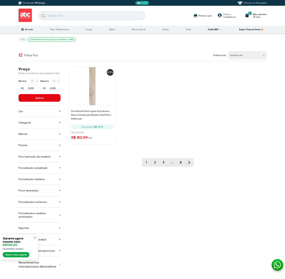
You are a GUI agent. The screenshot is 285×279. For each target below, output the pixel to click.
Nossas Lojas (202, 15)
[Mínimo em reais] (29, 88)
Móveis (165, 29)
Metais (112, 29)
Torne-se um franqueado (252, 3)
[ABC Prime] (142, 3)
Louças (89, 29)
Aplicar (39, 97)
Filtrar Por (28, 55)
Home (23, 39)
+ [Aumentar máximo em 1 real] (54, 81)
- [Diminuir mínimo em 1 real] (36, 81)
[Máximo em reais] (50, 88)
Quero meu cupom (16, 254)
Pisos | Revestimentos (59, 29)
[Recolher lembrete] (35, 238)
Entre (225, 14)
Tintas (188, 29)
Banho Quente (139, 29)
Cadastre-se (229, 17)
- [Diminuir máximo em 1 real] (58, 81)
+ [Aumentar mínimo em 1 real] (32, 81)
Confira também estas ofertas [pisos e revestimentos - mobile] (51, 39)
